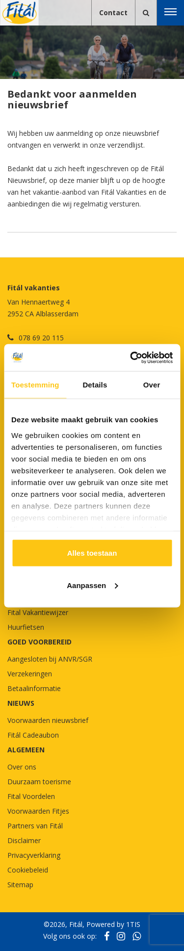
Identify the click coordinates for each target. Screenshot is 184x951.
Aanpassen (92, 585)
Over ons (21, 766)
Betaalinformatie (34, 688)
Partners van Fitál (35, 825)
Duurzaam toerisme (39, 781)
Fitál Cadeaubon (33, 735)
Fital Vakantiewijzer (37, 612)
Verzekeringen (29, 673)
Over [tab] (151, 385)
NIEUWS (20, 703)
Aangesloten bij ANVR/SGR (49, 659)
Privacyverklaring (33, 855)
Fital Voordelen (31, 796)
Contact (113, 12)
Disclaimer (24, 840)
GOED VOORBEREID (39, 641)
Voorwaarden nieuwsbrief (47, 720)
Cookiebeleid (27, 869)
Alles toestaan (92, 553)
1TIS (133, 924)
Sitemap (20, 884)
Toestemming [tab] (35, 385)
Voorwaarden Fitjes (38, 811)
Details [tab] (94, 385)
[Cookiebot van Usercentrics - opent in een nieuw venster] (131, 357)
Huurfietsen (25, 627)
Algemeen (26, 749)
